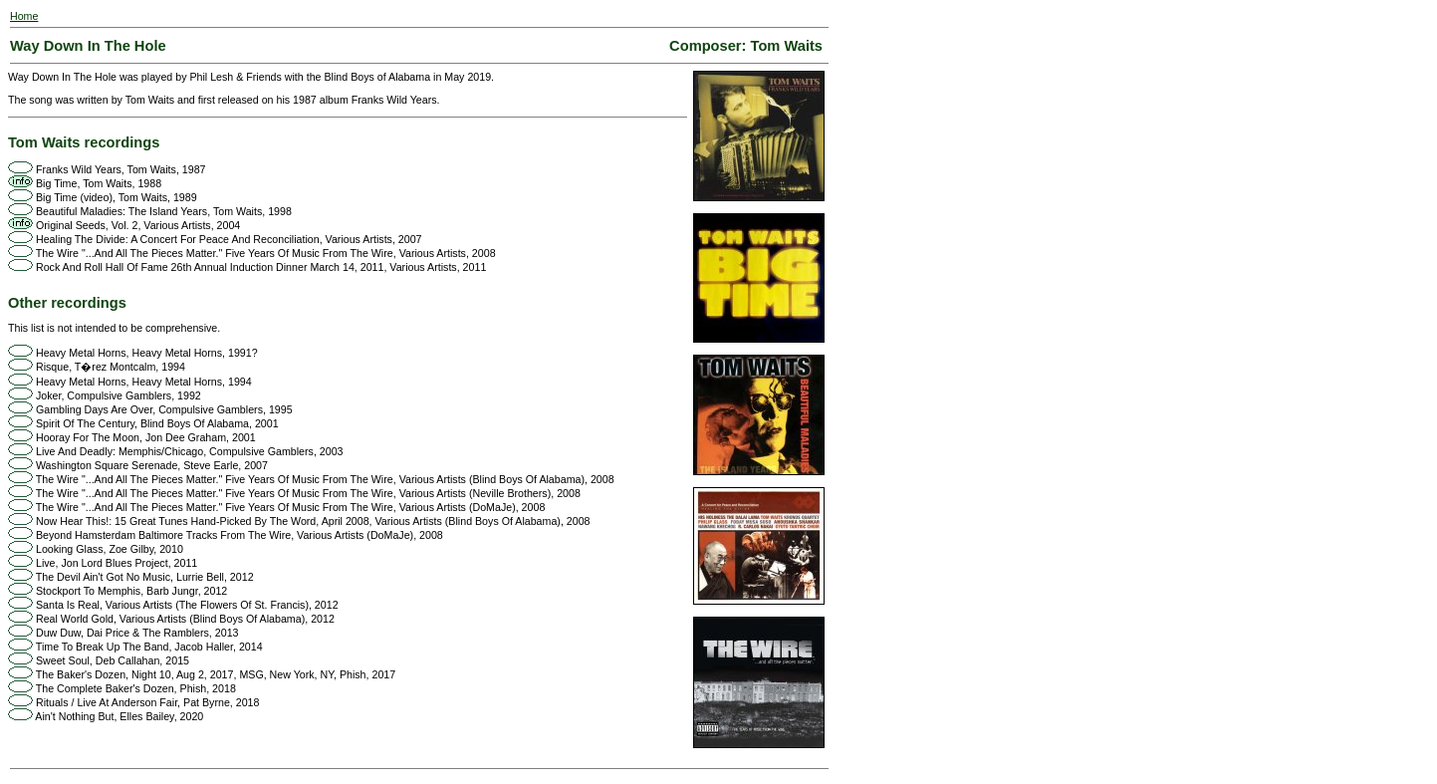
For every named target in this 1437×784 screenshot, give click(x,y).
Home (24, 16)
